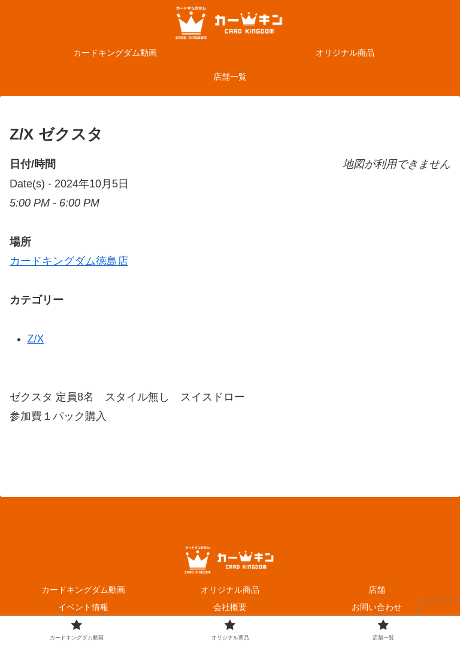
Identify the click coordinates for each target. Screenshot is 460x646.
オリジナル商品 (230, 590)
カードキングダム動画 (83, 590)
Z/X (36, 339)
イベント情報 (83, 607)
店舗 (376, 590)
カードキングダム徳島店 (69, 261)
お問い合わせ (377, 607)
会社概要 (230, 607)
